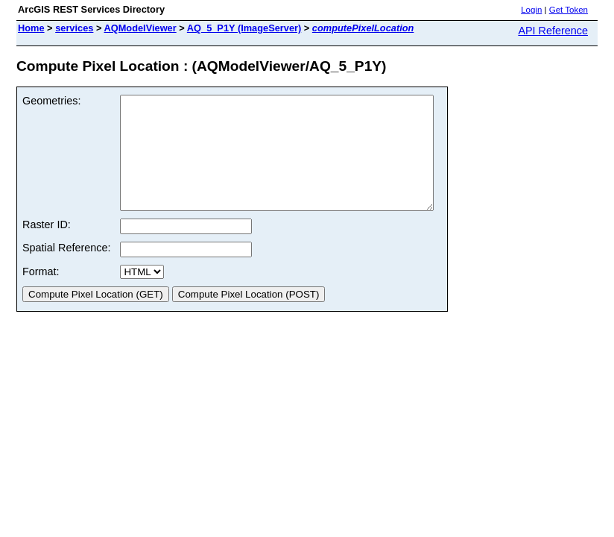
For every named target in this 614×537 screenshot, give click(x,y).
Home (31, 28)
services (74, 28)
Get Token (568, 9)
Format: (41, 294)
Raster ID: (46, 247)
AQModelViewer (140, 28)
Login (531, 9)
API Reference (553, 31)
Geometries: (51, 101)
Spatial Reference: (66, 270)
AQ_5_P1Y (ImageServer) (244, 28)
